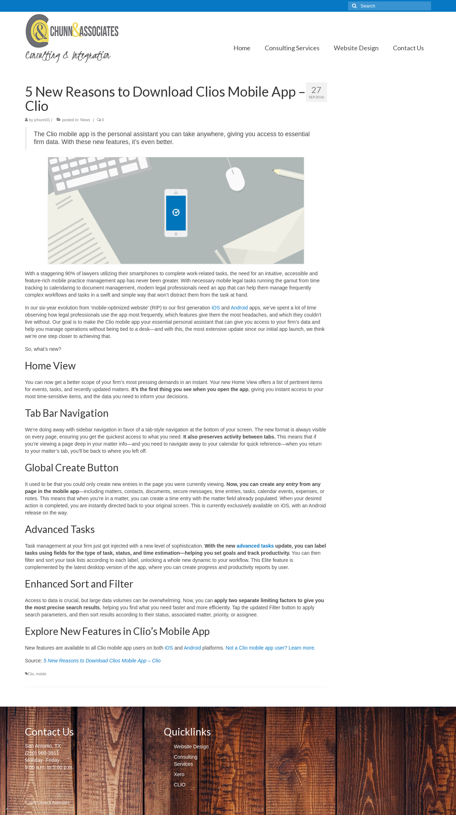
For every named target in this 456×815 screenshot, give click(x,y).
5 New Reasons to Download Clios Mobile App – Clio (102, 660)
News (85, 120)
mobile (41, 674)
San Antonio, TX (43, 746)
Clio (31, 674)
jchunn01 (42, 120)
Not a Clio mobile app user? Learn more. (270, 648)
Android (239, 308)
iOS (216, 308)
